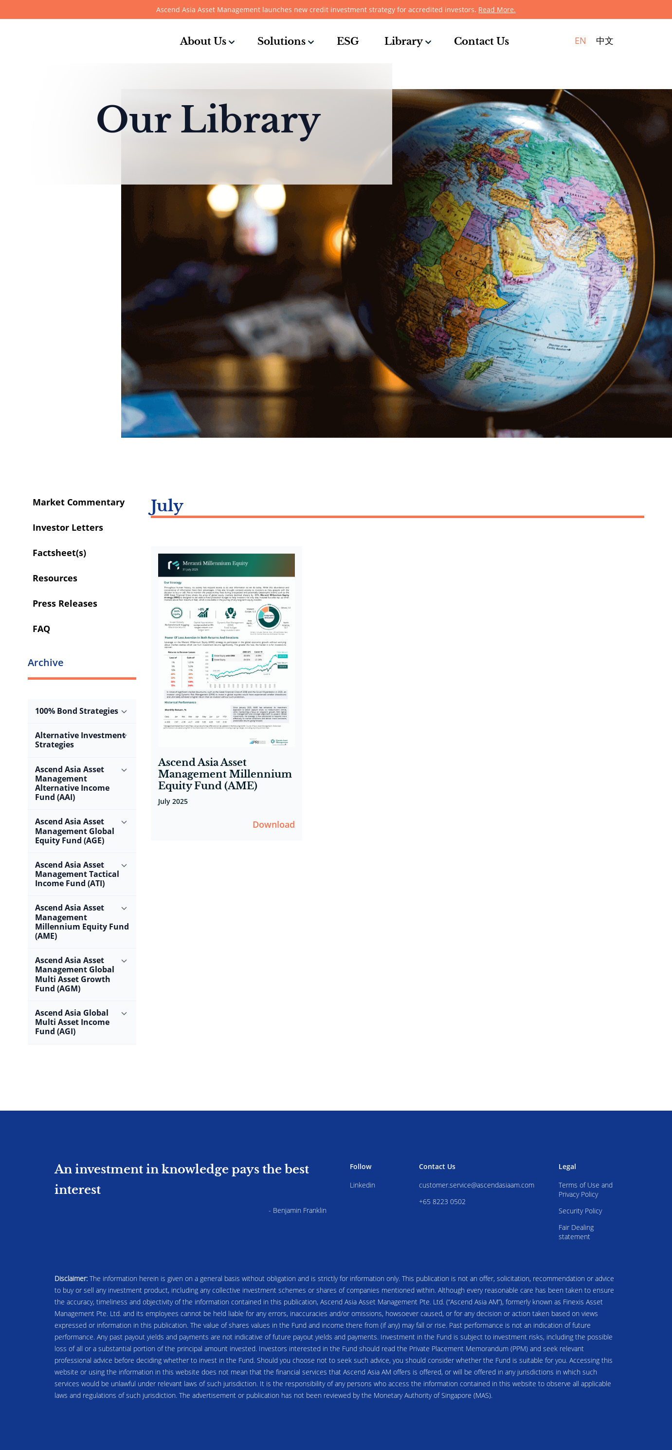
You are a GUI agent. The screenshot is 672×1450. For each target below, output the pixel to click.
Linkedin (362, 1185)
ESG (348, 41)
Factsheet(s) (59, 552)
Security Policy (580, 1210)
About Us (203, 41)
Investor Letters (68, 527)
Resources (55, 578)
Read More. (497, 9)
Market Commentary (79, 502)
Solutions (281, 41)
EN (580, 40)
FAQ (41, 628)
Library (403, 41)
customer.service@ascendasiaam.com (476, 1185)
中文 (605, 40)
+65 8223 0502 (442, 1201)
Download (274, 824)
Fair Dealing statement (576, 1232)
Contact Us (481, 41)
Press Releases (65, 603)
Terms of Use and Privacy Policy (586, 1189)
